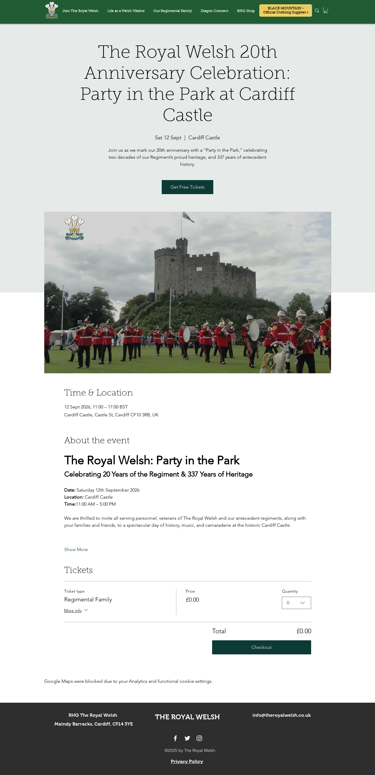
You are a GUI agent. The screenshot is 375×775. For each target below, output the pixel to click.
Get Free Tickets (187, 187)
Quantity (290, 591)
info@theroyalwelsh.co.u (280, 715)
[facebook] (175, 738)
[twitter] (187, 738)
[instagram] (199, 738)
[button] (214, 11)
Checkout (261, 647)
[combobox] (296, 602)
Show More (76, 549)
